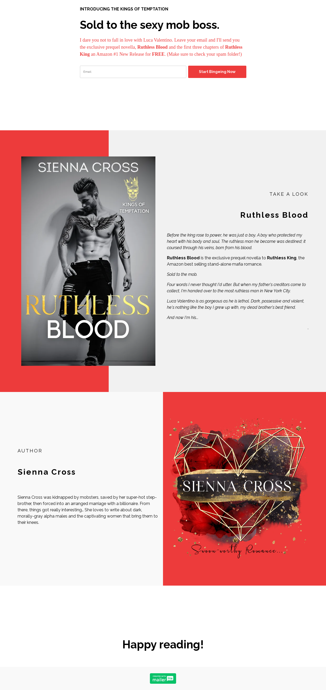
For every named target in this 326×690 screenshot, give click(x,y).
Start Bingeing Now (217, 72)
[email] (133, 72)
